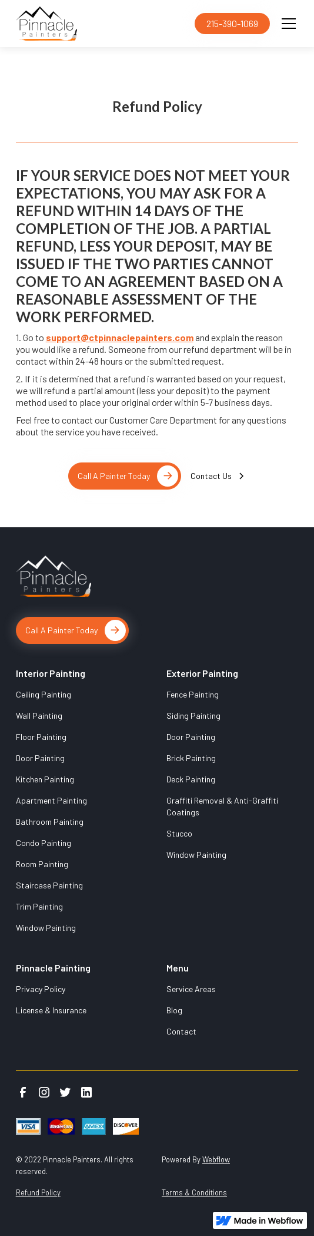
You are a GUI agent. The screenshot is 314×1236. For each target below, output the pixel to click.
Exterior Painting (202, 673)
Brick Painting (191, 758)
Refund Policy (38, 1192)
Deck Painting (190, 779)
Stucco (179, 833)
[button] (286, 23)
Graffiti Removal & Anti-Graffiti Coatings (222, 806)
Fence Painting (192, 694)
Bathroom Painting (49, 822)
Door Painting (40, 758)
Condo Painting (43, 843)
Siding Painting (193, 715)
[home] (103, 23)
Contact (181, 1031)
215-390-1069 (232, 23)
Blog (174, 1010)
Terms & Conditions (194, 1192)
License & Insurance (51, 1010)
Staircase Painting (49, 885)
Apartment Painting (51, 800)
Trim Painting (39, 906)
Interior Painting (50, 673)
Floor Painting (41, 737)
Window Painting (46, 928)
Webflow (216, 1159)
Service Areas (191, 989)
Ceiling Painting (43, 694)
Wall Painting (39, 715)
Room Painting (42, 864)
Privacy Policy (40, 989)
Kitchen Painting (45, 779)
